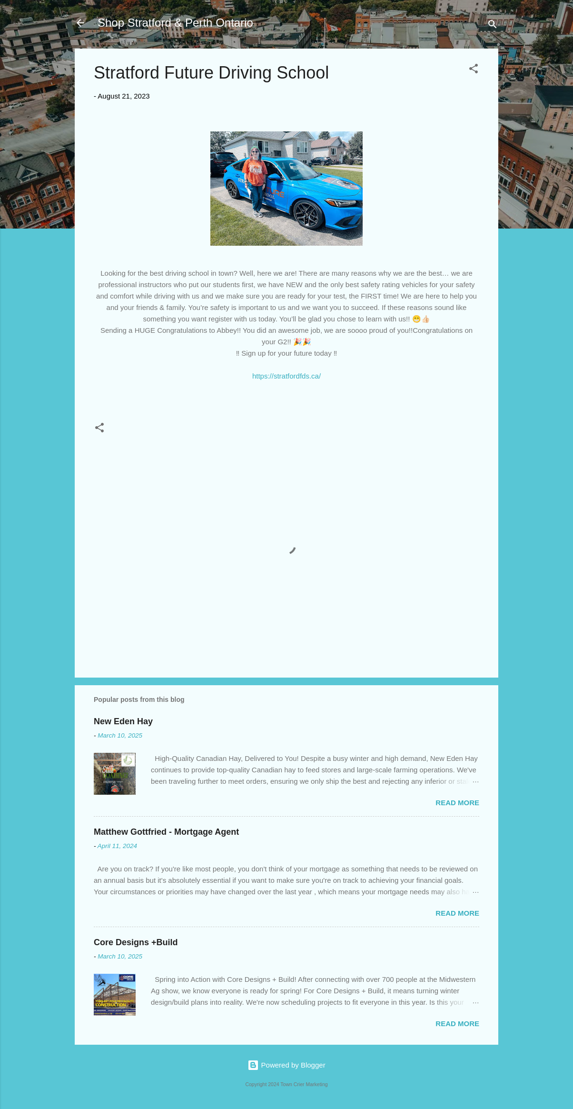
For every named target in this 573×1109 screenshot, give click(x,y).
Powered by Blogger (286, 1065)
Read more (457, 803)
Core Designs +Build (136, 942)
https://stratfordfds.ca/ (286, 376)
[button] (473, 70)
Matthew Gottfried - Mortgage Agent (166, 832)
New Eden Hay (123, 721)
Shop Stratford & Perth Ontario (175, 22)
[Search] (492, 25)
